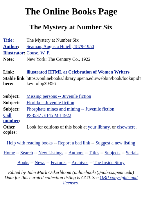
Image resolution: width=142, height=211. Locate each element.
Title (7, 40)
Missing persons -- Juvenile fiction (58, 96)
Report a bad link (74, 142)
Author (10, 46)
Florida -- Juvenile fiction (50, 102)
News (40, 162)
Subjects (112, 152)
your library (99, 126)
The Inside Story (109, 162)
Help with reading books (30, 142)
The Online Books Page (71, 11)
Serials (132, 152)
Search (26, 152)
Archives (79, 162)
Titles (94, 152)
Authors (76, 152)
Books (23, 162)
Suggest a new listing (115, 142)
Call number (11, 118)
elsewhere (126, 126)
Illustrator (13, 52)
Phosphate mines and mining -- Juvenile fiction (70, 109)
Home (9, 152)
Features (58, 162)
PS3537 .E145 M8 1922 (48, 115)
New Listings (50, 152)
